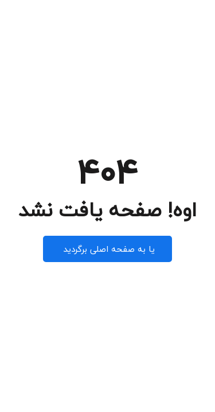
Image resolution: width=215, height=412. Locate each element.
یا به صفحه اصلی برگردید (107, 248)
